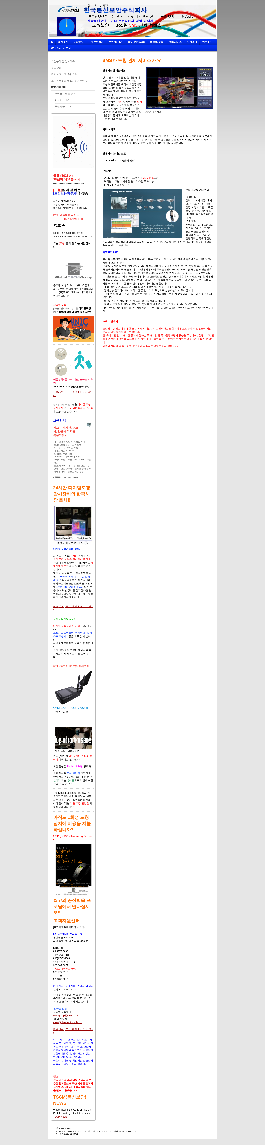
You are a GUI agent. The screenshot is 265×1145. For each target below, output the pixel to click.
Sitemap (67, 1128)
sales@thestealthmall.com (67, 1022)
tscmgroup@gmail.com (65, 1015)
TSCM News (60, 1116)
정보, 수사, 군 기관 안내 (66, 391)
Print (59, 1128)
